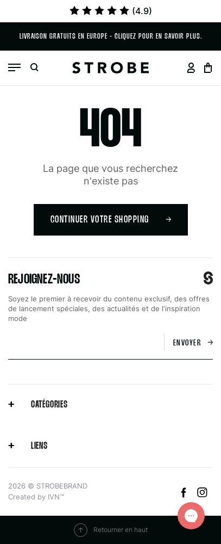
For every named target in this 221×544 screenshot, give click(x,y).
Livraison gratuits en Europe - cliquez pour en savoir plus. (111, 36)
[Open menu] (14, 67)
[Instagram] (202, 494)
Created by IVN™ (36, 496)
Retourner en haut (111, 530)
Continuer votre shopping (110, 220)
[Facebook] (185, 494)
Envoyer (193, 343)
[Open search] (34, 67)
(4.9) (111, 10)
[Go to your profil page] (191, 68)
